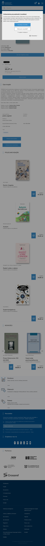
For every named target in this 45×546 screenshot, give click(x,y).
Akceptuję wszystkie (22, 24)
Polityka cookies (27, 519)
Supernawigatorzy (9, 310)
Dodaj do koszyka (22, 77)
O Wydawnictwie (7, 493)
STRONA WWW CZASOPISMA (12, 145)
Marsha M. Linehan (17, 265)
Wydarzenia (5, 483)
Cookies (5, 537)
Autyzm (5, 227)
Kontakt (4, 503)
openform (25, 543)
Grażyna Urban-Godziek (7, 120)
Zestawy (5, 529)
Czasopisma (5, 132)
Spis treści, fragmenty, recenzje (22, 54)
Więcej (14, 422)
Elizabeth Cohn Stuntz (8, 265)
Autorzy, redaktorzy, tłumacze (9, 513)
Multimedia (26, 529)
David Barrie (5, 306)
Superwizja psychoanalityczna (32, 359)
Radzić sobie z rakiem (10, 268)
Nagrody (26, 516)
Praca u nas (5, 499)
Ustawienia (33, 36)
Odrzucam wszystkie (22, 29)
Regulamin (5, 523)
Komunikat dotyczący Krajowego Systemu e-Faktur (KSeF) (12, 533)
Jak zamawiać (6, 519)
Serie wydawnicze (28, 526)
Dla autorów (5, 490)
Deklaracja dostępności (8, 508)
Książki (4, 486)
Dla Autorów (6, 516)
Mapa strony (5, 526)
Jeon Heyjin (5, 182)
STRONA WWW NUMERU (12, 138)
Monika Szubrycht (7, 224)
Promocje (5, 496)
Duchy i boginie (8, 185)
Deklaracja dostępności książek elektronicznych (31, 509)
